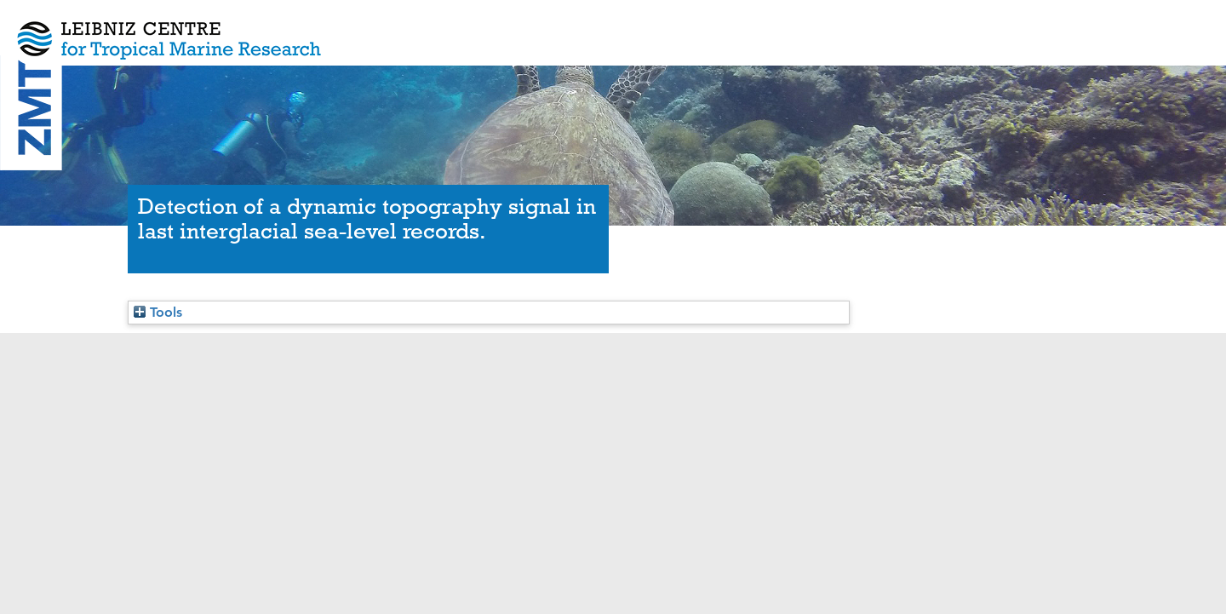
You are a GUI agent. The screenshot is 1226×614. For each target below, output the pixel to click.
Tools (158, 312)
